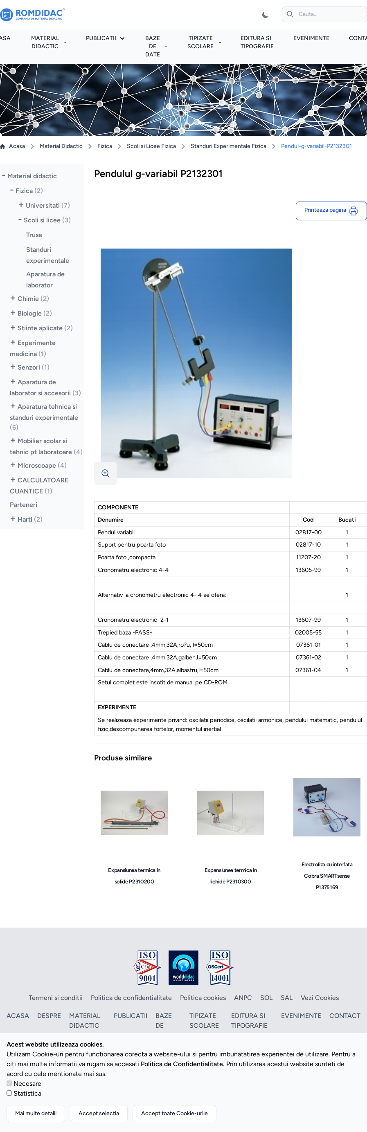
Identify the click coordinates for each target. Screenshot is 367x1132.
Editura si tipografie (249, 1020)
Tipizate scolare (204, 42)
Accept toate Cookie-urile (174, 1113)
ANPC (243, 998)
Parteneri (23, 505)
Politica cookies (203, 998)
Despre (49, 1016)
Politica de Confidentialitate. (183, 1064)
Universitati (48, 205)
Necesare (27, 1083)
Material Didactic (61, 146)
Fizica (104, 146)
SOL (266, 998)
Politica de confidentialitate (131, 998)
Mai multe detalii (35, 1113)
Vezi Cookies (320, 998)
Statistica (27, 1093)
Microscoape (42, 465)
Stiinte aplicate (45, 328)
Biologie (35, 313)
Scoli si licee (47, 220)
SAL (287, 998)
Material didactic (48, 42)
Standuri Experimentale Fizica (228, 146)
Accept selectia (99, 1113)
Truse (34, 235)
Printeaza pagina (331, 211)
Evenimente (311, 38)
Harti (30, 519)
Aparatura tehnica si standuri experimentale (44, 417)
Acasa (12, 146)
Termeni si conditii (56, 998)
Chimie (33, 299)
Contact (344, 1016)
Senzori (34, 367)
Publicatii (105, 38)
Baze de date (156, 46)
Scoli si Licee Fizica (151, 146)
